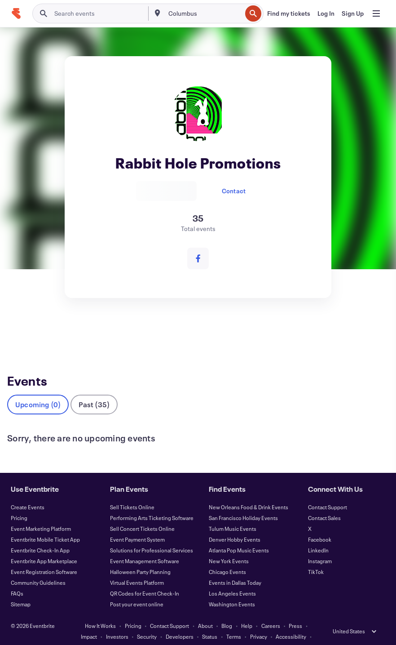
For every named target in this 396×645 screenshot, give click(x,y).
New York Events (229, 546)
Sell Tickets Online (132, 492)
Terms (233, 621)
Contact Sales (324, 503)
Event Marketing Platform (41, 513)
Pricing (19, 503)
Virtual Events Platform (137, 567)
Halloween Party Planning (140, 556)
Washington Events (232, 589)
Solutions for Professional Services (151, 535)
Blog (226, 610)
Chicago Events (227, 556)
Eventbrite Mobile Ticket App (45, 524)
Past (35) (94, 389)
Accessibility (291, 621)
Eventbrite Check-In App (40, 535)
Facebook (319, 524)
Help (246, 610)
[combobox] (204, 13)
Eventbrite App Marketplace (44, 546)
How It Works (100, 610)
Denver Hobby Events (234, 524)
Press (295, 610)
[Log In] (326, 13)
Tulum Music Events (232, 513)
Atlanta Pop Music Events (239, 535)
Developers (180, 621)
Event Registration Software (44, 556)
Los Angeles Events (232, 578)
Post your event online (136, 589)
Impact (89, 621)
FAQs (17, 578)
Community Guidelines (38, 567)
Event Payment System (137, 524)
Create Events (27, 492)
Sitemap (21, 589)
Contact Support (327, 492)
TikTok (316, 556)
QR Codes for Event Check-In (144, 578)
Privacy (258, 621)
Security (147, 621)
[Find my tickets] (289, 13)
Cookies (160, 632)
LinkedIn (318, 535)
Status (209, 621)
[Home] (16, 13)
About (205, 610)
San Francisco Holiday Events (243, 503)
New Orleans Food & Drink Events (248, 492)
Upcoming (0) (38, 389)
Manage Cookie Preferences (212, 632)
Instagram (320, 546)
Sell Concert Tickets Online (142, 513)
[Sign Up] (352, 13)
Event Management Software (144, 546)
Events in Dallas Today (235, 567)
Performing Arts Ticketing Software (152, 503)
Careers (270, 610)
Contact (234, 191)
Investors (117, 621)
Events (18, 332)
